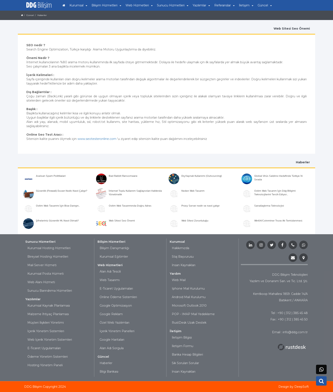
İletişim (175, 331)
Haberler (106, 363)
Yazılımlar (33, 299)
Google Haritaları (112, 340)
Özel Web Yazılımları (114, 323)
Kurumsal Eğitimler (114, 256)
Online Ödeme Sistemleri (118, 297)
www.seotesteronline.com (97, 139)
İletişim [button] (246, 5)
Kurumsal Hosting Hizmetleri (49, 248)
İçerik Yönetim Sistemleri (45, 331)
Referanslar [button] (224, 5)
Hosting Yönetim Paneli (45, 365)
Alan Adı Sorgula (112, 348)
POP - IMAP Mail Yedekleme (193, 314)
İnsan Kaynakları (183, 265)
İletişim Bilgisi (182, 337)
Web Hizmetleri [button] (139, 5)
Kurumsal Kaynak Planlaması (48, 305)
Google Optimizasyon (116, 305)
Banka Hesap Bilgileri (187, 354)
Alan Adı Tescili (110, 271)
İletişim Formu (182, 346)
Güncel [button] (265, 5)
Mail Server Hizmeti (41, 265)
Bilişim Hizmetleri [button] (106, 5)
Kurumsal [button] (78, 5)
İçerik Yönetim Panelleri (117, 331)
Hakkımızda (180, 248)
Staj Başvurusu (183, 256)
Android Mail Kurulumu (189, 297)
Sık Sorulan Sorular (185, 363)
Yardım (175, 274)
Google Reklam (111, 314)
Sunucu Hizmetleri (40, 242)
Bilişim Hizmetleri (111, 242)
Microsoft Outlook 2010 (189, 305)
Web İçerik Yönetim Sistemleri (49, 340)
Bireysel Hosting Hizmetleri (47, 256)
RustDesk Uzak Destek (189, 323)
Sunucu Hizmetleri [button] (172, 5)
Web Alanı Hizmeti (41, 282)
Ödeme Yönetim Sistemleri (47, 357)
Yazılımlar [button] (201, 5)
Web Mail (179, 280)
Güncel (103, 357)
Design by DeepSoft (293, 387)
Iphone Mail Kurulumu (188, 288)
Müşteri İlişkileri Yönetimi (45, 323)
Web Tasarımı (110, 280)
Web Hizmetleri (110, 265)
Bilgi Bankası (109, 371)
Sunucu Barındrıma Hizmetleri (49, 291)
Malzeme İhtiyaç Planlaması (48, 314)
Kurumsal (177, 242)
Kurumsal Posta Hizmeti (45, 274)
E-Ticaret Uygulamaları (44, 348)
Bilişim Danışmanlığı (114, 248)
